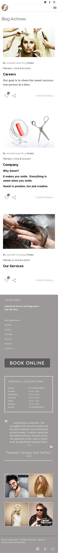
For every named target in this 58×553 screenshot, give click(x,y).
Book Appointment (12, 320)
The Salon (9, 334)
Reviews (8, 344)
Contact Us (9, 348)
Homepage (20, 253)
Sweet (9, 63)
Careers (9, 74)
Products (8, 339)
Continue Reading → (45, 95)
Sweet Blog (20, 63)
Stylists (8, 330)
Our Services (13, 265)
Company (10, 164)
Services (8, 325)
